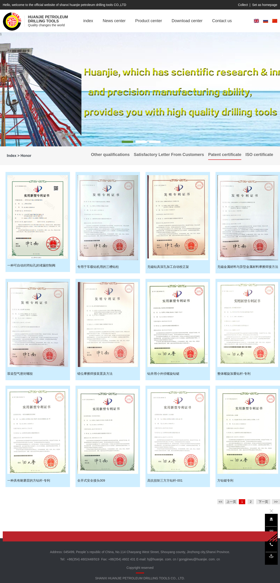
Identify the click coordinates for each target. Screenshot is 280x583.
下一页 (263, 502)
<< (220, 502)
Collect (243, 5)
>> (276, 502)
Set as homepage (264, 5)
